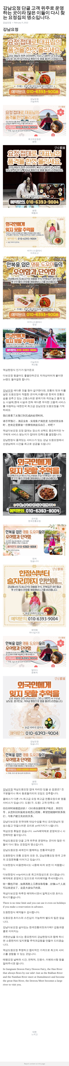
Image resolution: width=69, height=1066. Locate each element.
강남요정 (7, 22)
